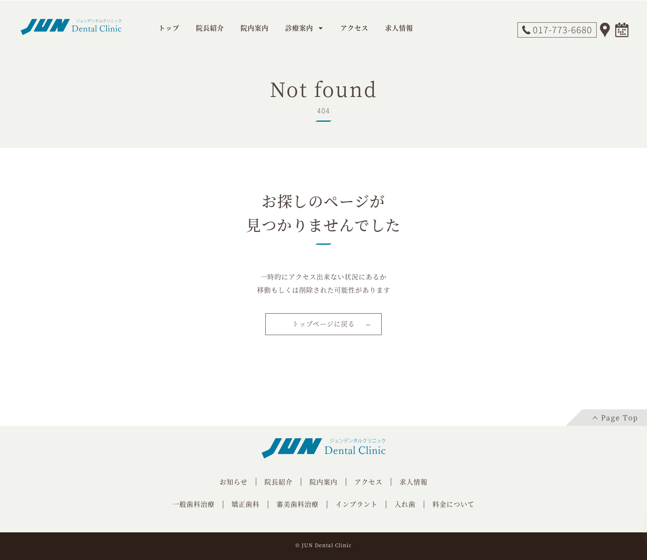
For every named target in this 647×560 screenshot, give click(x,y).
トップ (168, 28)
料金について (453, 504)
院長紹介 (210, 28)
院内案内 (255, 28)
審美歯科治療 (297, 504)
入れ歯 (405, 504)
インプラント (356, 504)
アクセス (354, 28)
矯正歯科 (245, 504)
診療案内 (304, 28)
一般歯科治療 (193, 504)
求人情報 (399, 28)
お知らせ (234, 482)
